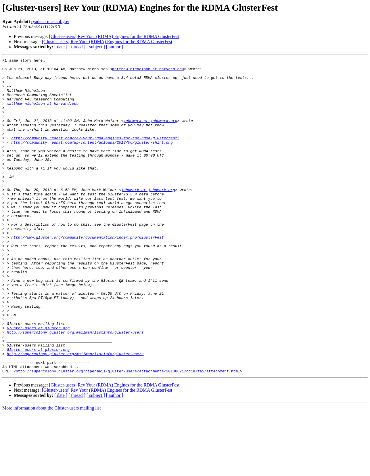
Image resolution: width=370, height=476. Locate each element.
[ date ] (60, 46)
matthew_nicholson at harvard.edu (148, 71)
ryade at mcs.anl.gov (50, 21)
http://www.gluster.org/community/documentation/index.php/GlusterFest (87, 273)
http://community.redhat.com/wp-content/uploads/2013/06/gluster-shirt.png (92, 159)
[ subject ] (96, 46)
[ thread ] (76, 46)
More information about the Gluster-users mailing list (51, 471)
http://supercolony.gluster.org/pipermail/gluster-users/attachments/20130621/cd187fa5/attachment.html (128, 434)
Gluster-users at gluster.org (38, 382)
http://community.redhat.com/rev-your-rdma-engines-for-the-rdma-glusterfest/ (95, 154)
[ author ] (114, 46)
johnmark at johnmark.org (150, 133)
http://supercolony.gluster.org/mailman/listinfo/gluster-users (75, 387)
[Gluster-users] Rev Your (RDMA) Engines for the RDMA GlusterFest (114, 36)
